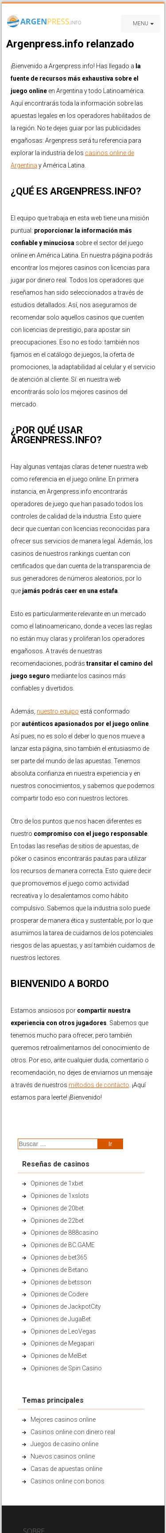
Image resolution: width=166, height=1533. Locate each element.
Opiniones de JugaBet (61, 1318)
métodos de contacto (99, 1084)
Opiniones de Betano (59, 1269)
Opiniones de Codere (59, 1294)
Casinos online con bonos (67, 1481)
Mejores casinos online (63, 1419)
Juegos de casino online (64, 1443)
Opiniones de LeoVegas (63, 1331)
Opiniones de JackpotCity (66, 1306)
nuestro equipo (58, 711)
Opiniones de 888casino (64, 1232)
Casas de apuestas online (66, 1468)
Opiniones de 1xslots (60, 1195)
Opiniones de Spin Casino (66, 1368)
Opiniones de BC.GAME (63, 1244)
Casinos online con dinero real (73, 1431)
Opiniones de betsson (61, 1282)
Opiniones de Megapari (62, 1343)
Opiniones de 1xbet (57, 1183)
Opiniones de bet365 (59, 1257)
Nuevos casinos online (63, 1456)
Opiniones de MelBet (59, 1355)
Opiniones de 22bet (57, 1220)
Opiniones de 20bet (57, 1208)
